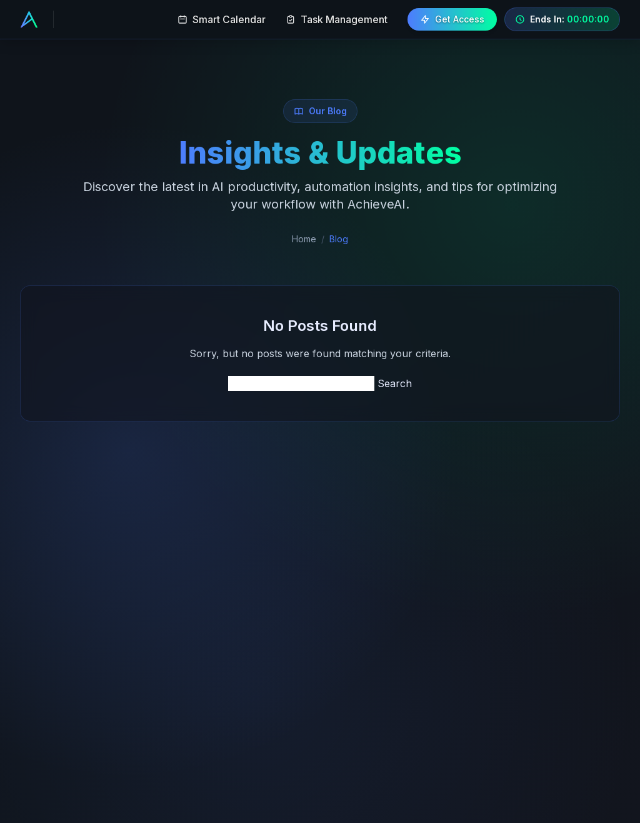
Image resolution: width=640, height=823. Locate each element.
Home (304, 239)
